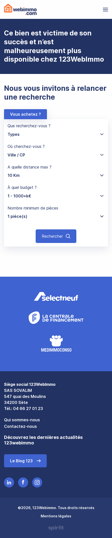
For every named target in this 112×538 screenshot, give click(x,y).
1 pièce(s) (17, 216)
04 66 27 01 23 (28, 408)
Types (14, 134)
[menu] (105, 9)
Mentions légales (56, 516)
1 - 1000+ (19, 195)
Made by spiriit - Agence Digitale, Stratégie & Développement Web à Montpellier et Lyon (56, 527)
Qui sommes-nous (22, 419)
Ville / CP (16, 154)
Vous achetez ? (25, 114)
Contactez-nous (20, 426)
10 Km (14, 175)
